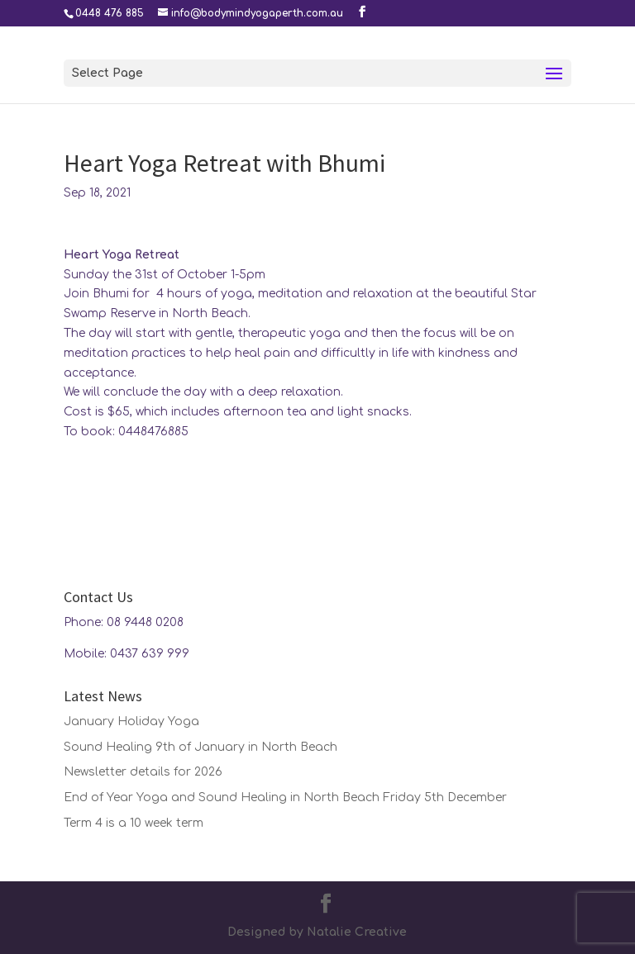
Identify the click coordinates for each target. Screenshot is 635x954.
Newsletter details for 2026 (143, 772)
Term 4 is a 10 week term (133, 823)
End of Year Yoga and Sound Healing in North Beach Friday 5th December (285, 797)
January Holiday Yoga (131, 721)
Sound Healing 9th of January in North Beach (200, 747)
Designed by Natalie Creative (317, 932)
